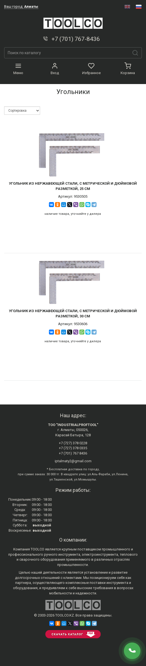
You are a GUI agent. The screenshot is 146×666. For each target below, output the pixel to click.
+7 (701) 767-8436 (71, 39)
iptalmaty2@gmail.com (73, 461)
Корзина (128, 68)
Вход (55, 68)
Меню (18, 68)
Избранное (91, 68)
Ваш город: (21, 6)
